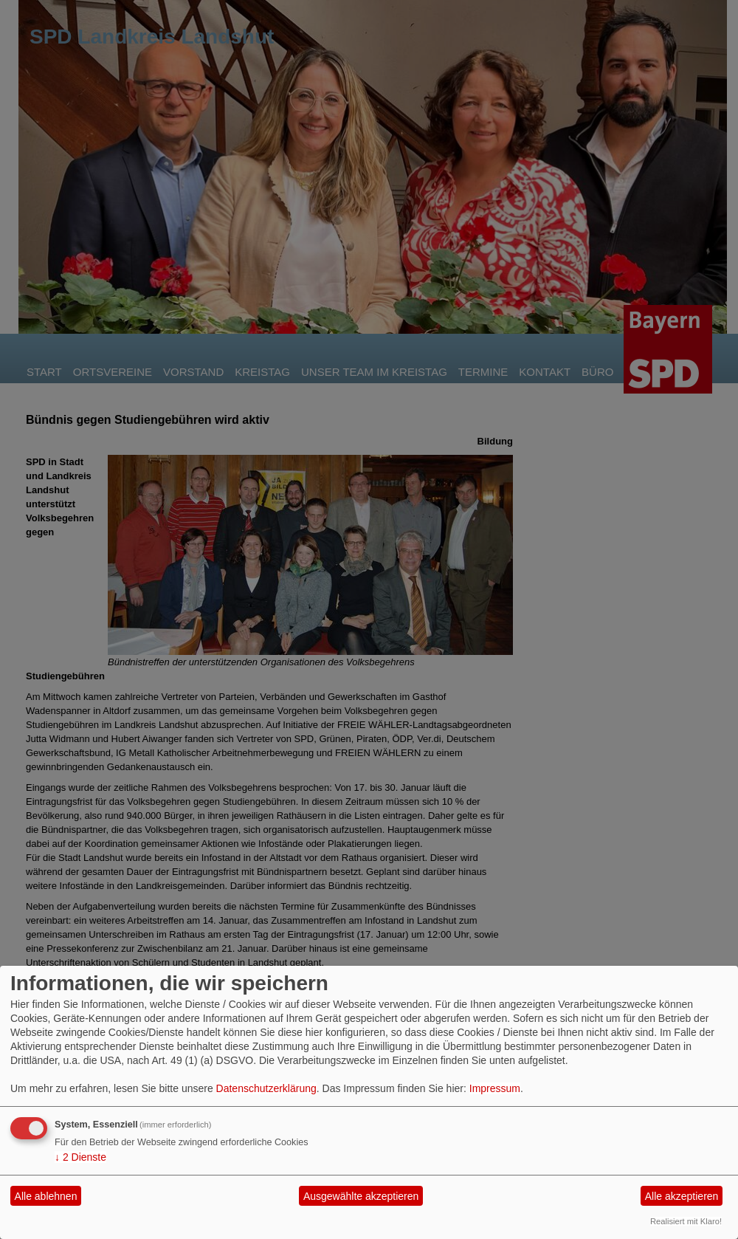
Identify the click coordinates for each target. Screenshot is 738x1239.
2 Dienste (80, 1157)
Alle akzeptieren (682, 1196)
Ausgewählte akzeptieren (360, 1196)
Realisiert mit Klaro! (686, 1221)
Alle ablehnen (46, 1196)
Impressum (494, 1088)
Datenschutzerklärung (266, 1088)
